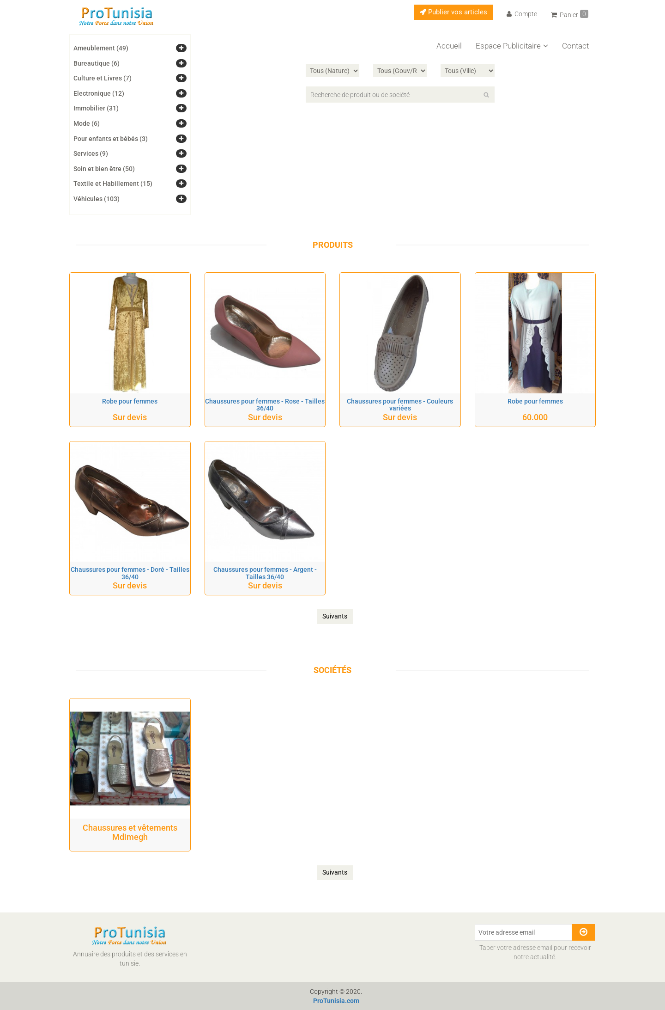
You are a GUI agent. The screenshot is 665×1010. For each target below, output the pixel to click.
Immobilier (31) (96, 108)
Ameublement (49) (100, 48)
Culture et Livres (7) (102, 78)
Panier (569, 14)
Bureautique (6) (96, 63)
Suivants (334, 616)
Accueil (449, 45)
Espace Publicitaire (512, 45)
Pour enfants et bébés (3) (110, 138)
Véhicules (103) (96, 198)
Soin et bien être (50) (104, 168)
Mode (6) (86, 123)
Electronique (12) (98, 93)
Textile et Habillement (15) (112, 183)
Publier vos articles (453, 12)
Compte (522, 14)
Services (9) (90, 153)
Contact (575, 45)
